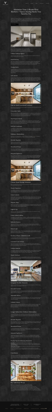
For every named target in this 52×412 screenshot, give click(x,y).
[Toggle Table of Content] (17, 24)
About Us (27, 3)
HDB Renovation (26, 408)
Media (36, 3)
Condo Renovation (19, 408)
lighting (14, 211)
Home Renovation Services (35, 408)
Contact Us (47, 3)
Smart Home (41, 3)
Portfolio (32, 3)
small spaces (34, 136)
